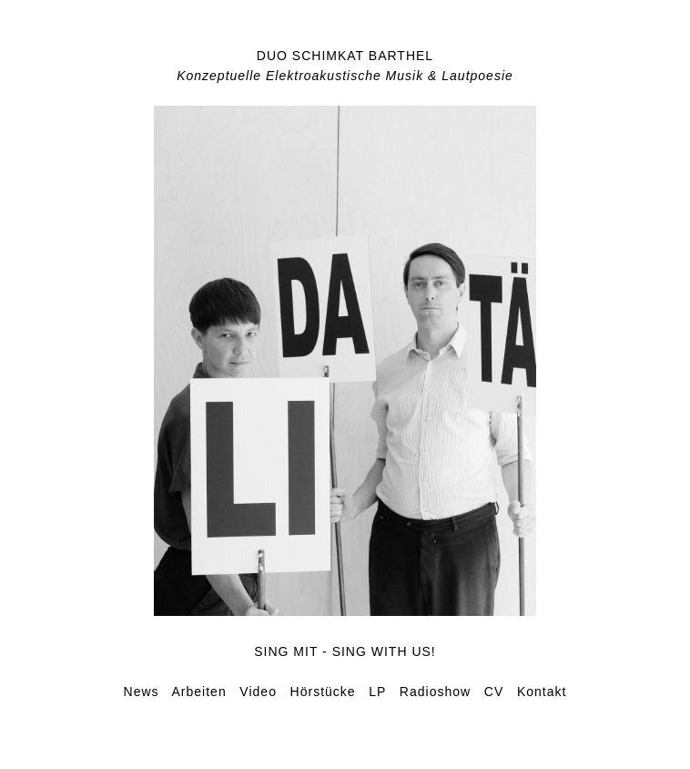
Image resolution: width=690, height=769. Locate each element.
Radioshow (435, 691)
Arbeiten (199, 691)
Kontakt (541, 691)
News (141, 691)
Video (258, 691)
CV (493, 691)
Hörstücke (323, 691)
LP (377, 691)
